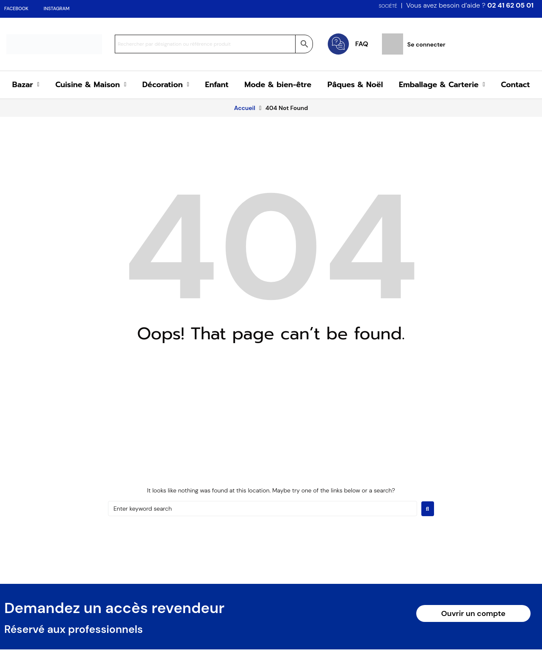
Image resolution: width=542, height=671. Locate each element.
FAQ (361, 43)
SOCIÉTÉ (388, 6)
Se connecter (426, 44)
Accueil (244, 108)
